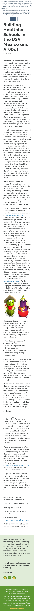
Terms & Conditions (12, 588)
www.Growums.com (14, 215)
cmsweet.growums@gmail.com (16, 465)
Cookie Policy (24, 588)
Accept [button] (13, 19)
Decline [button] (21, 19)
